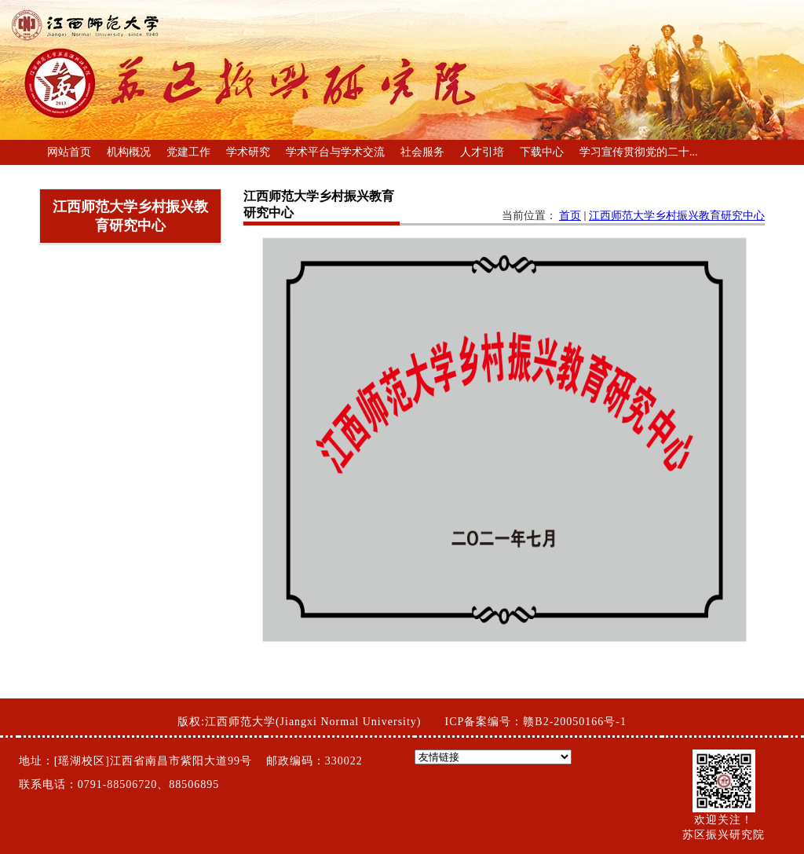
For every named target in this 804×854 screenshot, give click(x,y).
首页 (570, 216)
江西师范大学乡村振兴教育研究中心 (677, 216)
